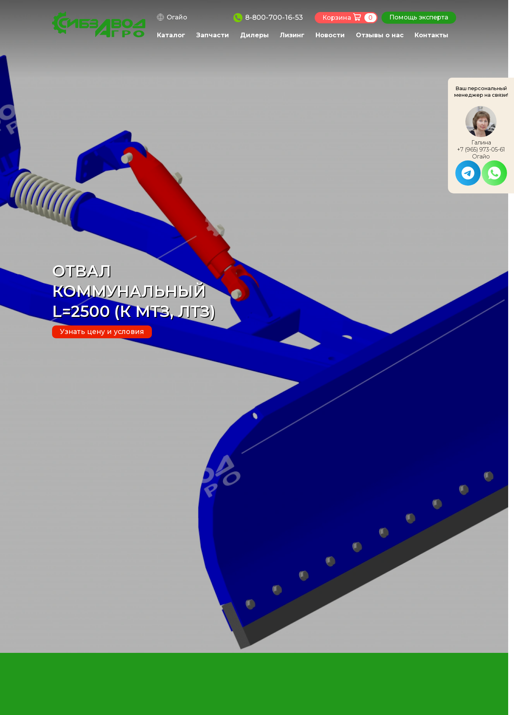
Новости (330, 35)
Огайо (177, 17)
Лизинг (292, 35)
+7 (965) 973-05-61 (481, 149)
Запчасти (212, 35)
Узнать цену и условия (102, 331)
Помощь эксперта (418, 17)
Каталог (171, 35)
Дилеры (254, 35)
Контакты (431, 35)
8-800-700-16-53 (274, 17)
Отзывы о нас (380, 35)
